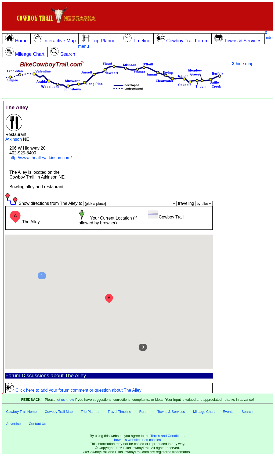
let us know (65, 400)
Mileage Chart (204, 412)
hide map (243, 63)
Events (228, 412)
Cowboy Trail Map (59, 412)
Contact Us (37, 424)
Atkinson (13, 139)
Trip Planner (90, 412)
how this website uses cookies (137, 440)
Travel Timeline (119, 412)
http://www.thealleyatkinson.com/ (40, 157)
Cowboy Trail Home (21, 412)
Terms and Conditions (167, 436)
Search (246, 412)
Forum (144, 412)
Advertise (13, 424)
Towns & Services (171, 412)
